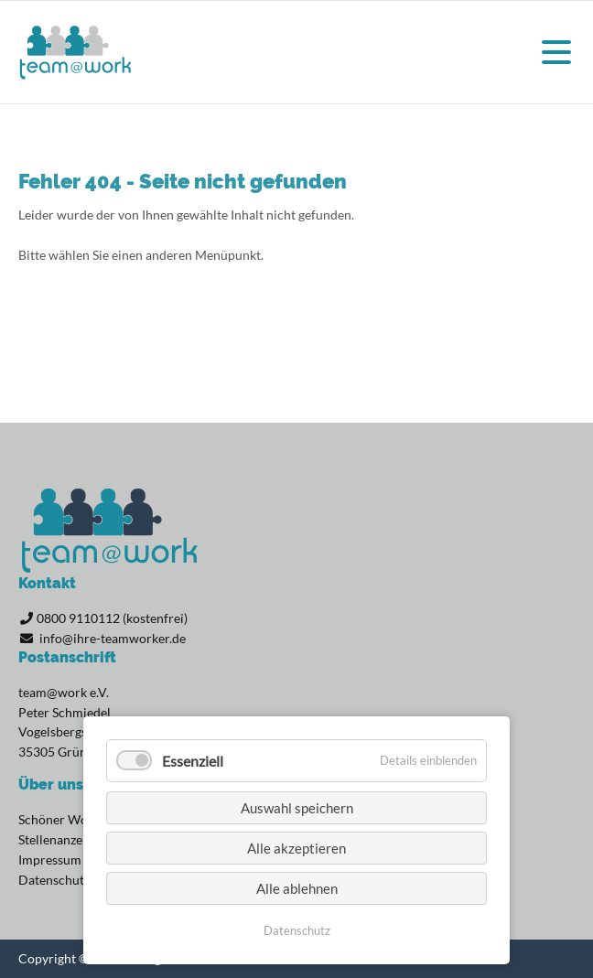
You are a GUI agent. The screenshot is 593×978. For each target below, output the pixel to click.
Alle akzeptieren (296, 848)
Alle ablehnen (297, 888)
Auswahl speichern (297, 808)
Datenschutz (297, 930)
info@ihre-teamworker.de (112, 638)
